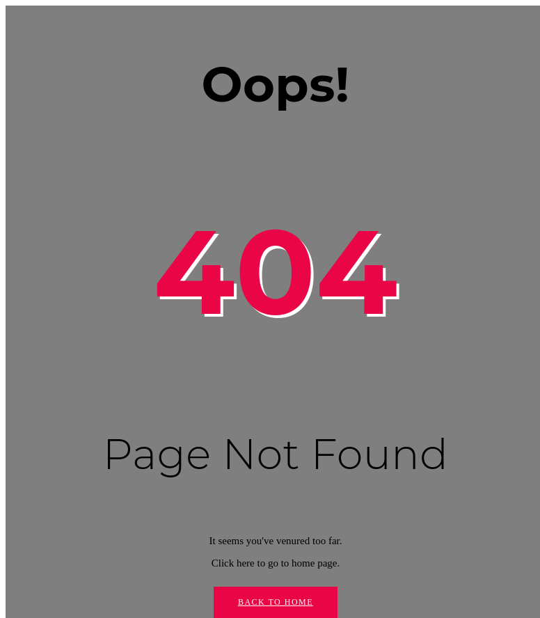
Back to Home (275, 602)
